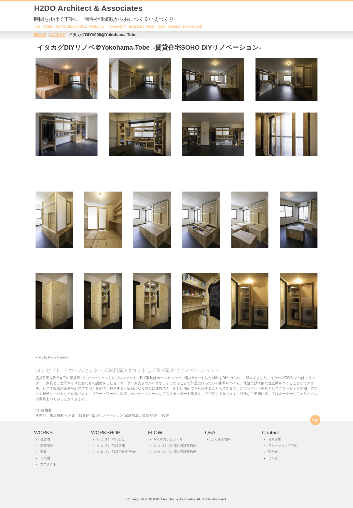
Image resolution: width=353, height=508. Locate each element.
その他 (45, 458)
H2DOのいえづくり (168, 439)
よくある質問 (221, 439)
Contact (174, 26)
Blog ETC (136, 26)
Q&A (161, 26)
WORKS (57, 34)
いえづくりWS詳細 (111, 445)
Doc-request (192, 26)
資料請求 (274, 439)
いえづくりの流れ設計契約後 (175, 452)
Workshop (96, 26)
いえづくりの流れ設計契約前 (175, 445)
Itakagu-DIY (116, 26)
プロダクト (48, 464)
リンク (273, 458)
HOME (40, 34)
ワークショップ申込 (282, 445)
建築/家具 (47, 445)
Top (37, 26)
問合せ (273, 452)
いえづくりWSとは (111, 439)
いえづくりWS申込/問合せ (116, 452)
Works (48, 26)
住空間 (45, 439)
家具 (43, 452)
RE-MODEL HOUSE (71, 26)
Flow (150, 26)
